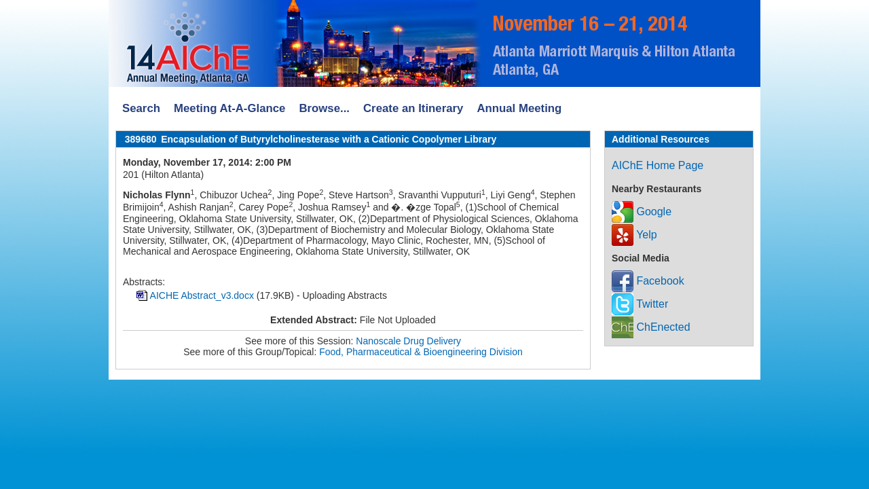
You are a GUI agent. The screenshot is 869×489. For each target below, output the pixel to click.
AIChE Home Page (657, 165)
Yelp (634, 234)
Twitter (640, 304)
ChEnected (651, 327)
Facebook (648, 281)
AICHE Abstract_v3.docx (202, 295)
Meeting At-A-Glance (229, 108)
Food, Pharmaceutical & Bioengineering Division (421, 351)
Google (641, 211)
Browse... (324, 108)
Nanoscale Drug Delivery (408, 341)
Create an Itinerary (413, 108)
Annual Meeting (519, 108)
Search (141, 108)
